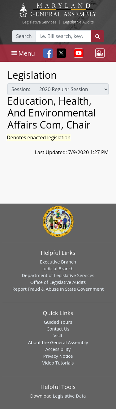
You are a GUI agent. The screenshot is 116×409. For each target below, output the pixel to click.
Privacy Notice (58, 356)
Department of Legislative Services (58, 275)
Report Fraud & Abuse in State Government (58, 289)
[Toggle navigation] (23, 53)
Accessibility (58, 349)
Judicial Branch (58, 268)
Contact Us (57, 329)
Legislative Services (39, 22)
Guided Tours (58, 322)
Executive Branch (58, 262)
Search (24, 36)
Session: (20, 89)
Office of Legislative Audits (58, 282)
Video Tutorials (58, 363)
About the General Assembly (58, 342)
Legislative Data (69, 396)
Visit (58, 335)
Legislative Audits (78, 22)
